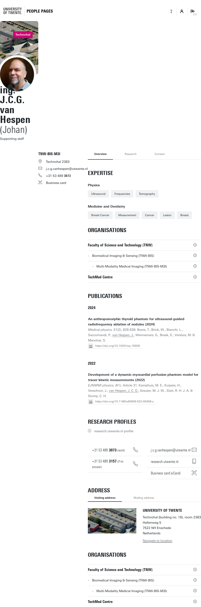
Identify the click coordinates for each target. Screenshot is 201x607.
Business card (56, 183)
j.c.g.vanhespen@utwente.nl (67, 169)
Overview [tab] (100, 154)
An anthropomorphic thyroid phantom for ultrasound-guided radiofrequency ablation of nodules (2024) (136, 321)
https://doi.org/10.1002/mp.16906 (117, 345)
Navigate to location (157, 541)
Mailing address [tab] (144, 497)
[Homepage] (40, 11)
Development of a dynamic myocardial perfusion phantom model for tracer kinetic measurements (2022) (143, 377)
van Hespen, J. (123, 335)
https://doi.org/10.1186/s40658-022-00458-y (124, 401)
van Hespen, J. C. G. (123, 391)
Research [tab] (131, 154)
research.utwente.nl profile (113, 431)
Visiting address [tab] (104, 497)
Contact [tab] (160, 154)
